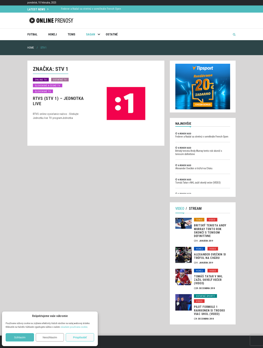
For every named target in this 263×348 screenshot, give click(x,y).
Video (179, 208)
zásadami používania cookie (73, 327)
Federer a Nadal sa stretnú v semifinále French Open (91, 8)
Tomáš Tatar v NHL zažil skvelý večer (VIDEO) (198, 182)
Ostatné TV (60, 80)
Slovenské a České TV (47, 85)
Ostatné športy (205, 296)
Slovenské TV (43, 91)
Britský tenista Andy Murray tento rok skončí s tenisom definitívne (210, 231)
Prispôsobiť (80, 337)
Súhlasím (20, 337)
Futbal (32, 34)
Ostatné (112, 34)
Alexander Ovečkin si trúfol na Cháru (193, 168)
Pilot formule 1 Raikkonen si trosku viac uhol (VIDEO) (209, 310)
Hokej (52, 34)
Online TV (41, 80)
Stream (195, 208)
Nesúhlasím (50, 337)
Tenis (71, 34)
